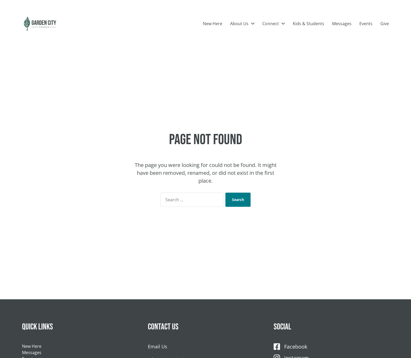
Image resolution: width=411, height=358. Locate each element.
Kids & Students (308, 31)
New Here (212, 31)
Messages (341, 31)
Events (365, 31)
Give (384, 31)
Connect (270, 31)
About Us (239, 31)
